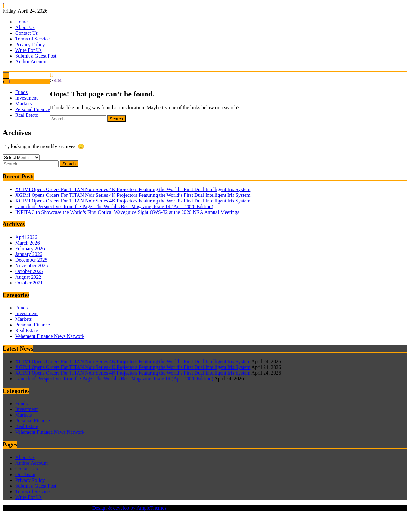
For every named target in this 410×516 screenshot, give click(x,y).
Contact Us (26, 33)
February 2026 (30, 248)
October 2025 (29, 271)
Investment (26, 98)
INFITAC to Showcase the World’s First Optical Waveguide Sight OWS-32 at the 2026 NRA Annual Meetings (127, 212)
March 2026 (27, 243)
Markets (23, 103)
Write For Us (28, 50)
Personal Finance (32, 109)
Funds (21, 92)
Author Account (31, 61)
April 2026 (26, 237)
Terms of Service (32, 38)
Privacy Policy (30, 44)
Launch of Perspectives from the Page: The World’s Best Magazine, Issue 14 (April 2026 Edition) (114, 206)
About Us (25, 27)
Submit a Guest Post (35, 56)
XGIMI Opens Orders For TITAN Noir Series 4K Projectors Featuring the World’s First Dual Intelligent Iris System (132, 189)
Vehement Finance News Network (49, 336)
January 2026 (28, 254)
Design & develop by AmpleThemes (129, 508)
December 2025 (31, 260)
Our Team (25, 474)
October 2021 (29, 282)
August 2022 (28, 277)
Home (21, 21)
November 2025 (31, 265)
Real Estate (26, 115)
